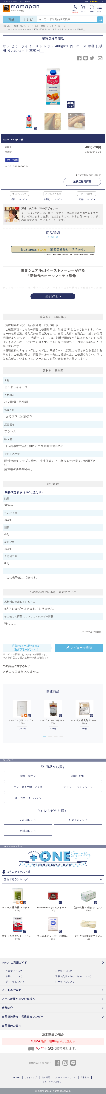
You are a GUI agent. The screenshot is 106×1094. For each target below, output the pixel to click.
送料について (18, 199)
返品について (86, 199)
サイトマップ (30, 1077)
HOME (16, 1077)
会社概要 (46, 1077)
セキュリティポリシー (53, 1082)
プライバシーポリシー (65, 1077)
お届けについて (52, 199)
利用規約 (84, 1077)
